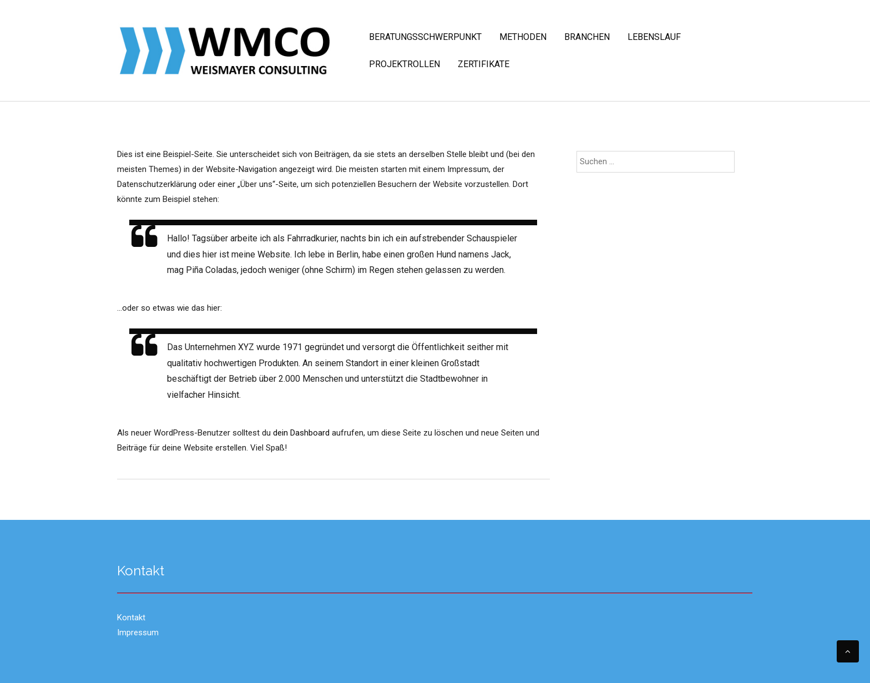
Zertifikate (483, 64)
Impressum (138, 633)
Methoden (523, 37)
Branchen (587, 37)
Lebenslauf (654, 37)
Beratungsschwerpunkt (425, 37)
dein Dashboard (301, 433)
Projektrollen (404, 64)
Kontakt (131, 618)
